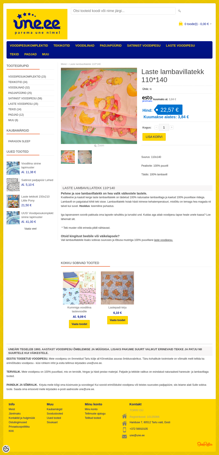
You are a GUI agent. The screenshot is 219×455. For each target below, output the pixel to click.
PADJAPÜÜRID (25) (20, 93)
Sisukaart (52, 422)
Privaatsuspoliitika (19, 426)
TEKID (14, 54)
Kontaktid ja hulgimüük (22, 417)
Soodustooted (55, 413)
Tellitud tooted (93, 417)
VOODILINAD (84, 45)
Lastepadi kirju (117, 307)
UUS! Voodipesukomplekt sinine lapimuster (37, 215)
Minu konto (91, 409)
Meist (64, 64)
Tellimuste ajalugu (95, 413)
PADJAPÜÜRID (111, 45)
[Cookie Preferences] (6, 449)
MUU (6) (13, 120)
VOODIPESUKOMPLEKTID (29, 45)
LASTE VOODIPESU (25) (23, 103)
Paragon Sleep (19, 141)
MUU (45, 54)
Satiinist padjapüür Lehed (37, 180)
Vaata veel (30, 228)
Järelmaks (15, 413)
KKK (11, 431)
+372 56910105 (139, 428)
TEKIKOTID (61, 45)
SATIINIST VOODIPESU (143, 45)
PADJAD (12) (16, 114)
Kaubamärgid (54, 409)
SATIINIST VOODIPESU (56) (25, 98)
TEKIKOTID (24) (17, 82)
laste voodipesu (163, 240)
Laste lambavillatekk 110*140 (85, 64)
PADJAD (30, 54)
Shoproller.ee (204, 444)
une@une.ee (137, 435)
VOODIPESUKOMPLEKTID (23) (27, 76)
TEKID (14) (14, 109)
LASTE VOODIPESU (180, 45)
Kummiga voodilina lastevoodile (79, 309)
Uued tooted (54, 417)
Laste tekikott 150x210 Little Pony (35, 198)
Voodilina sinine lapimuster (31, 165)
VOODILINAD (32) (19, 87)
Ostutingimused (18, 422)
